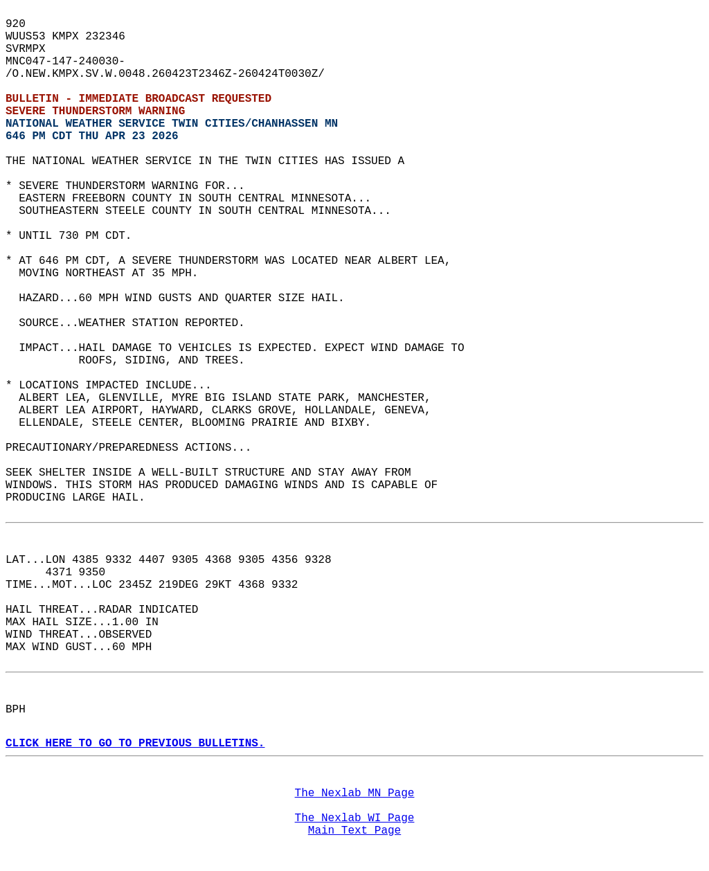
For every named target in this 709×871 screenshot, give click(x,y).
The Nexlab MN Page (355, 793)
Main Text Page (354, 831)
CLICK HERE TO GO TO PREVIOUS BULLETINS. (135, 743)
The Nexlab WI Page (355, 818)
